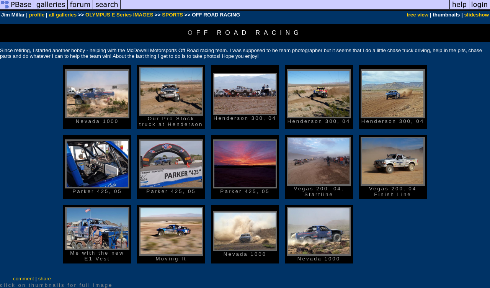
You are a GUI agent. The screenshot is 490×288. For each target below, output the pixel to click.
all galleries (63, 15)
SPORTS (172, 15)
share (44, 278)
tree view (417, 15)
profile (37, 15)
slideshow (476, 15)
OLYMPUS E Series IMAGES (119, 15)
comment (23, 278)
